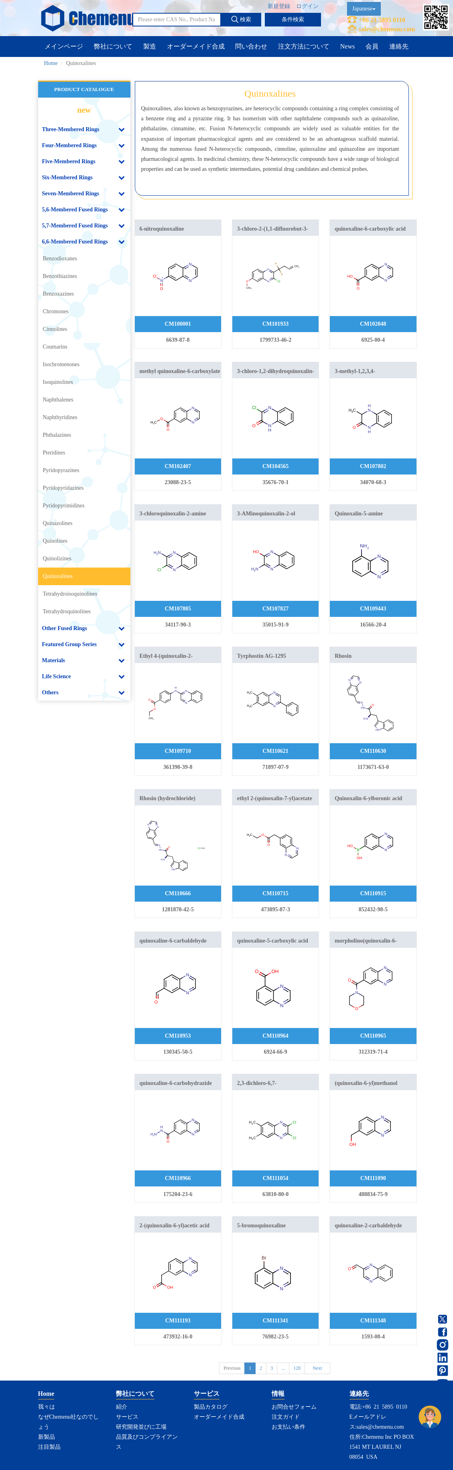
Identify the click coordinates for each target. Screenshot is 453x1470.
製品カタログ (211, 1407)
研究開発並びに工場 (141, 1427)
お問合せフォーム (294, 1407)
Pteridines (54, 453)
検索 (241, 19)
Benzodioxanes (60, 258)
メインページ (64, 46)
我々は (46, 1407)
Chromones (56, 311)
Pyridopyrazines (61, 470)
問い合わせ (251, 46)
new (84, 109)
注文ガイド (286, 1417)
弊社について (113, 46)
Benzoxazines (58, 294)
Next (317, 1368)
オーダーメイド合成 (196, 46)
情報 (278, 1393)
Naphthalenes (58, 400)
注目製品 (49, 1447)
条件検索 (293, 19)
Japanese (364, 9)
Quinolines (55, 541)
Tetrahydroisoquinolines (70, 594)
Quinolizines (57, 559)
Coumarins (55, 347)
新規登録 (279, 6)
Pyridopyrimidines (64, 506)
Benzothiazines (60, 276)
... (283, 1368)
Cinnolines (55, 329)
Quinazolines (58, 523)
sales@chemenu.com (387, 29)
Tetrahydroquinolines (67, 611)
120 (297, 1368)
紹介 (121, 1407)
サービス (127, 1417)
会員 (372, 46)
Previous (231, 1368)
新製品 (46, 1437)
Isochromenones (61, 364)
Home (51, 63)
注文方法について (303, 46)
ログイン (307, 6)
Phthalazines (57, 435)
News (347, 46)
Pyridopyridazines (63, 488)
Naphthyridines (60, 417)
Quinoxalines (58, 576)
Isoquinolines (58, 382)
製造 (149, 46)
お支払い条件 (288, 1427)
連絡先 (398, 46)
